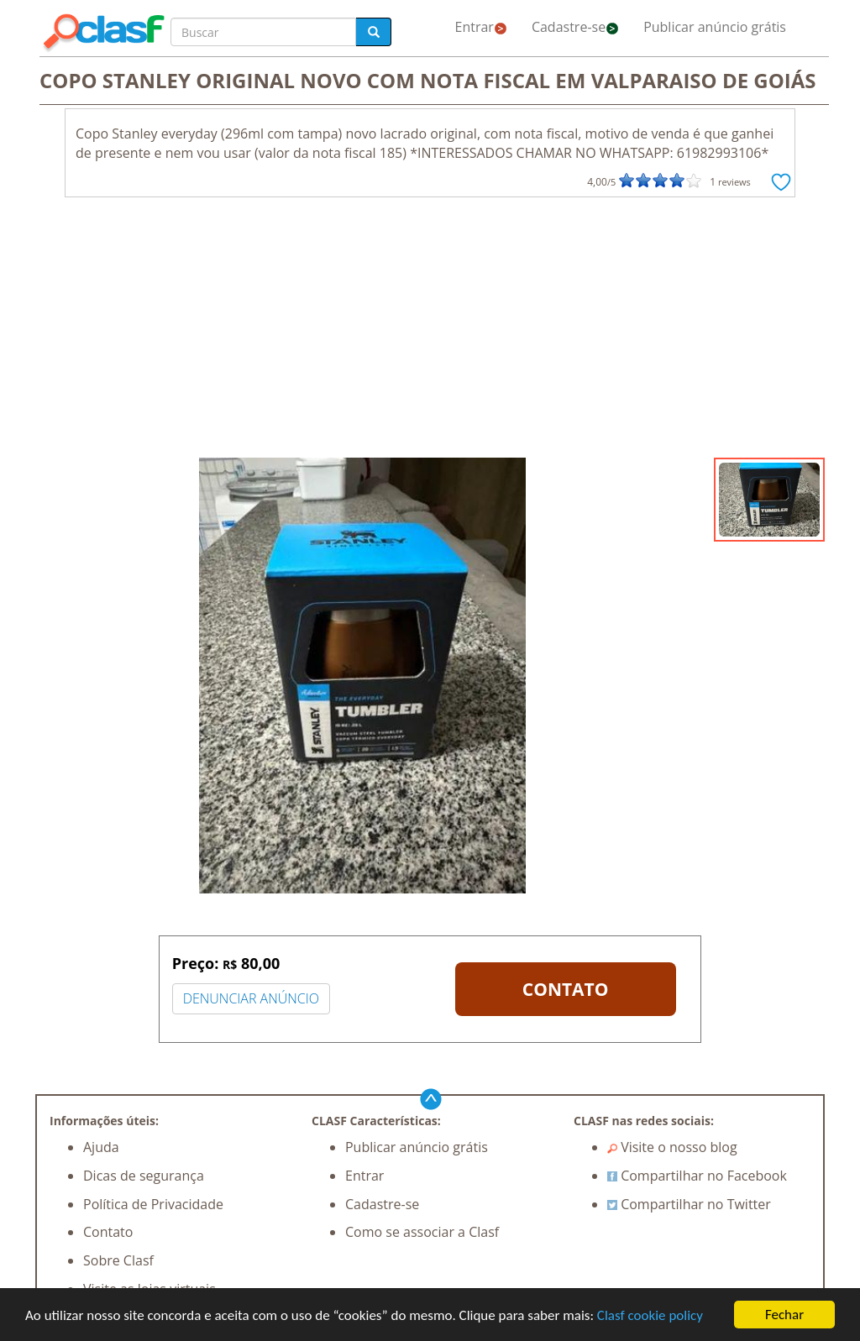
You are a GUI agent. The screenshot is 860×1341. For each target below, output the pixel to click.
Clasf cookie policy (650, 1316)
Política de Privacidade (153, 1204)
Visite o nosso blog (672, 1147)
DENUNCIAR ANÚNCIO (251, 998)
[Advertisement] (430, 331)
